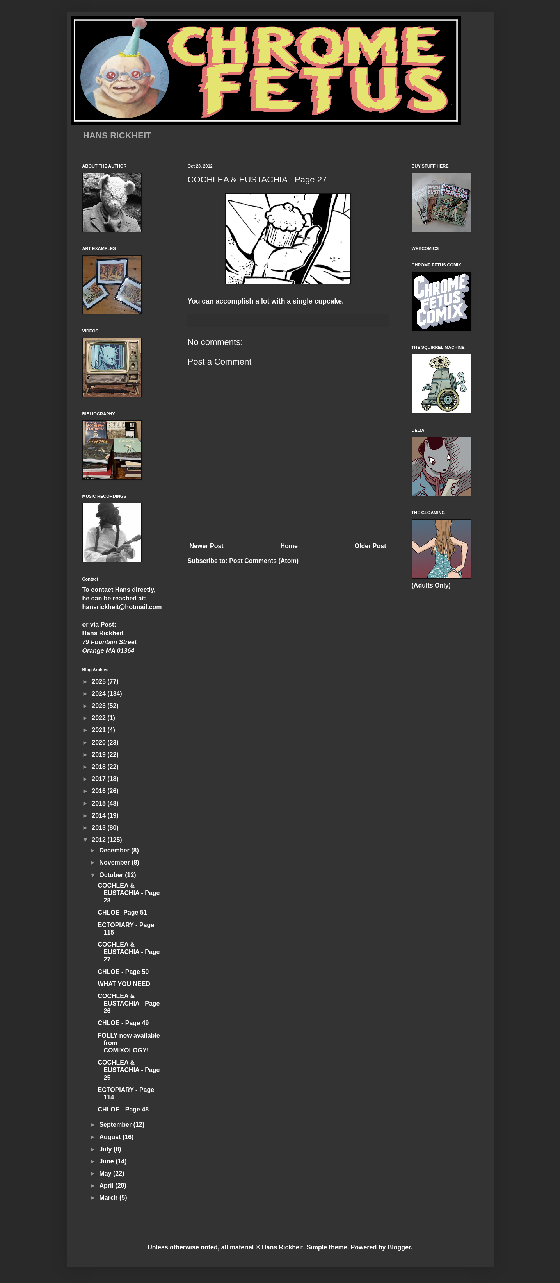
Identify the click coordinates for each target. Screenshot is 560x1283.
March (109, 1197)
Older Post (370, 546)
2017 (99, 779)
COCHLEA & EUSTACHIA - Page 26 (129, 1003)
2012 (99, 839)
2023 (99, 705)
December (115, 850)
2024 (99, 693)
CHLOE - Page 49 (123, 1023)
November (115, 862)
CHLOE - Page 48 (123, 1109)
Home (288, 546)
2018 (99, 766)
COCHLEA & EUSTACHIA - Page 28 (129, 893)
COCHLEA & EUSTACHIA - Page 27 (129, 952)
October (112, 875)
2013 (99, 827)
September (116, 1124)
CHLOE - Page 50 (123, 972)
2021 (99, 730)
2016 (99, 791)
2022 (99, 718)
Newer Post (207, 546)
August (111, 1137)
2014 (99, 815)
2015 (99, 803)
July (106, 1149)
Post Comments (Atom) (264, 561)
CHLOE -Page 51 (122, 912)
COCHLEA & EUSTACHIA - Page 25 (129, 1070)
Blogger (399, 1247)
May (106, 1173)
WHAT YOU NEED (124, 984)
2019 (99, 754)
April (107, 1185)
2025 (99, 681)
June (107, 1161)
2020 (99, 742)
